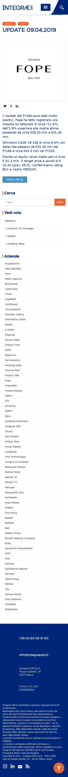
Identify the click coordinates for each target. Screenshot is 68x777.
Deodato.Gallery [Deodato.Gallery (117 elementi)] (14, 314)
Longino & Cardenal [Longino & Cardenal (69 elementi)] (16, 461)
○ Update (10, 236)
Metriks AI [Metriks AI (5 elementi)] (11, 477)
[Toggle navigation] (45, 7)
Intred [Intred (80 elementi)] (8, 431)
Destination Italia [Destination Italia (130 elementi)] (15, 319)
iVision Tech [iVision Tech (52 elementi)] (12, 441)
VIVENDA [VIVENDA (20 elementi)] (10, 604)
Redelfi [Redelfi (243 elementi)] (9, 517)
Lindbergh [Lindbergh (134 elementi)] (11, 451)
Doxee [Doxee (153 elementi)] (8, 324)
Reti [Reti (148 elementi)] (7, 528)
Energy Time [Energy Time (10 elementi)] (12, 344)
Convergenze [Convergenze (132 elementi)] (12, 309)
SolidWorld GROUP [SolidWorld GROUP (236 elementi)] (16, 568)
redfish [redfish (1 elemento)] (9, 522)
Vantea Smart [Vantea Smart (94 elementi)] (13, 594)
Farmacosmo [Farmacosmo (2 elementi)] (12, 360)
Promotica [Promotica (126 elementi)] (11, 512)
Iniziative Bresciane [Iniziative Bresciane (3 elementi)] (16, 421)
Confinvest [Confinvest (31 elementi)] (11, 304)
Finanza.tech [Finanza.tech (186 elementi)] (12, 370)
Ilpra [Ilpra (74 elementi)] (8, 416)
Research (9, 24)
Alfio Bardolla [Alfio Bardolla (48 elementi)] (13, 268)
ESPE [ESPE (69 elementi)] (8, 350)
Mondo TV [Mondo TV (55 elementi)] (11, 482)
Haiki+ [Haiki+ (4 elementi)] (9, 395)
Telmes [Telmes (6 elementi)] (9, 583)
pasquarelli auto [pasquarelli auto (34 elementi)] (14, 492)
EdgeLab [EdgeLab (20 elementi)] (10, 334)
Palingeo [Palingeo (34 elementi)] (10, 487)
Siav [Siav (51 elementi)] (7, 558)
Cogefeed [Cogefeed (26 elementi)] (10, 299)
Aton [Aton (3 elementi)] (8, 273)
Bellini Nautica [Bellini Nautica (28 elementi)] (13, 278)
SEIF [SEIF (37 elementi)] (8, 553)
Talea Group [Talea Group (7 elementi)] (12, 578)
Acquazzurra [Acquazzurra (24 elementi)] (12, 263)
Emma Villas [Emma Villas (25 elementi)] (12, 339)
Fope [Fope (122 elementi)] (8, 380)
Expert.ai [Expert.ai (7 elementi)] (10, 355)
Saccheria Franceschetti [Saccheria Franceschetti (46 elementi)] (19, 548)
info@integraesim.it (33, 655)
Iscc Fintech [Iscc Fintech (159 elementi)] (12, 436)
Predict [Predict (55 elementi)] (9, 507)
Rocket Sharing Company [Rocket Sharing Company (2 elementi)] (20, 538)
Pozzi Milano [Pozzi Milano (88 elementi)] (12, 502)
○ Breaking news (14, 243)
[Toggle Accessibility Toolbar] (59, 768)
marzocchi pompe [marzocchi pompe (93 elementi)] (15, 467)
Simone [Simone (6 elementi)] (9, 563)
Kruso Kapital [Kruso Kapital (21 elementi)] (13, 446)
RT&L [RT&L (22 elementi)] (8, 543)
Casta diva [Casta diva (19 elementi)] (11, 288)
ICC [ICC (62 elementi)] (7, 400)
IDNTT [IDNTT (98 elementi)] (9, 411)
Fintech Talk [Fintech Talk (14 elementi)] (12, 375)
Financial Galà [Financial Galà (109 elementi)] (13, 365)
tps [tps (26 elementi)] (7, 589)
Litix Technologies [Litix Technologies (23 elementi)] (15, 456)
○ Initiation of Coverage (19, 228)
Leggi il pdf (15, 179)
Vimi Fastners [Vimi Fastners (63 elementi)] (13, 599)
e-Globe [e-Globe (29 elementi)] (9, 329)
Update (23, 24)
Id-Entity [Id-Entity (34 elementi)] (10, 406)
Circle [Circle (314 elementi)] (8, 293)
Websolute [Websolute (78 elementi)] (11, 609)
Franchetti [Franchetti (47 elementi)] (11, 385)
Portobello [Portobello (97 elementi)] (11, 497)
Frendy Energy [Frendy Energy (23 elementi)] (13, 390)
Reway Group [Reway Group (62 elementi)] (13, 533)
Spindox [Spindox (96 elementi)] (10, 573)
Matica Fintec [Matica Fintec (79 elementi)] (12, 472)
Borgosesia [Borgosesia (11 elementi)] (11, 283)
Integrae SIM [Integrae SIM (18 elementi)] (13, 426)
